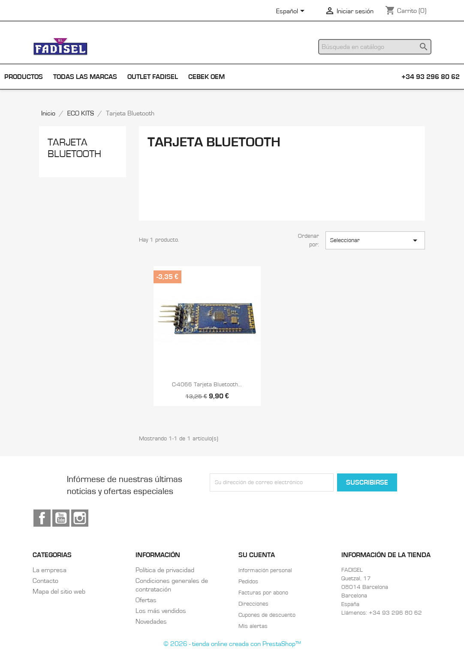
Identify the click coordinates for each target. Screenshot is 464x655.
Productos (23, 76)
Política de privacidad (165, 570)
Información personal (265, 570)
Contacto (45, 580)
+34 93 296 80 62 (430, 76)
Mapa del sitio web (59, 591)
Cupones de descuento (266, 615)
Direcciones (253, 604)
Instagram (79, 518)
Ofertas (146, 600)
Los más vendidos (161, 610)
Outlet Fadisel (152, 76)
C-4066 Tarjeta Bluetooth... (207, 385)
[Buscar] (374, 47)
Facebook (42, 518)
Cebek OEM (206, 76)
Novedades (151, 621)
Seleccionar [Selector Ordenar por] (375, 240)
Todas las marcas (85, 76)
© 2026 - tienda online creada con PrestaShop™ (232, 643)
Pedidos (248, 582)
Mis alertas (253, 626)
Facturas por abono (263, 593)
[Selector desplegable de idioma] (291, 11)
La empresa (49, 570)
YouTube (60, 518)
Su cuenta (256, 555)
